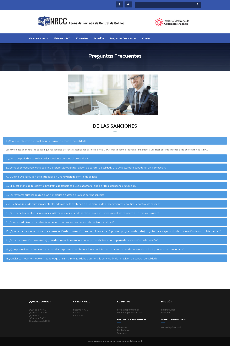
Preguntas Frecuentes (123, 38)
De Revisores (123, 330)
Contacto (147, 38)
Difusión (99, 38)
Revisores (78, 315)
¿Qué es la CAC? (37, 318)
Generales (122, 327)
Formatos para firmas (128, 309)
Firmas (76, 312)
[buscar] (162, 4)
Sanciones (122, 332)
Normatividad (168, 309)
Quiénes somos (38, 38)
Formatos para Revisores (129, 312)
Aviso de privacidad (171, 327)
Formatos (82, 38)
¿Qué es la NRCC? (38, 309)
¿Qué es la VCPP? (38, 312)
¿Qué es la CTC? (37, 315)
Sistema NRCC (62, 38)
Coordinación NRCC (39, 320)
